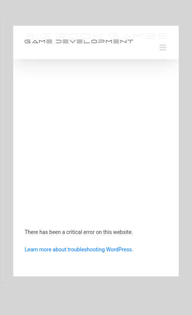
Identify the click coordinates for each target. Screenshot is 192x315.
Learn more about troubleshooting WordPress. (79, 249)
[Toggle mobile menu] (163, 47)
